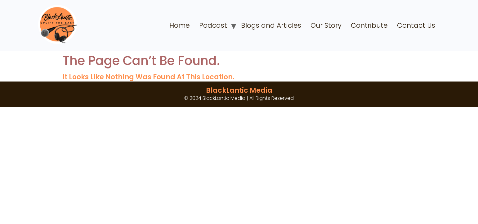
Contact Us (416, 25)
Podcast (213, 25)
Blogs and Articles (271, 25)
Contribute (369, 25)
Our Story (326, 25)
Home (179, 25)
